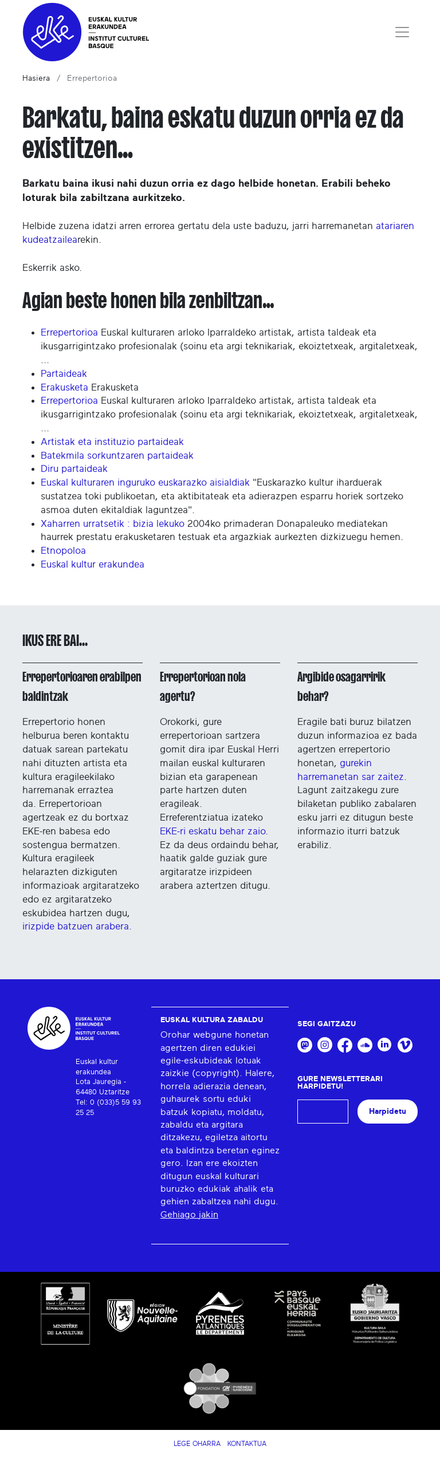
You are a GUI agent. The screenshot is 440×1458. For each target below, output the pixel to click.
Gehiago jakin (189, 1214)
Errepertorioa (69, 332)
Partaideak (64, 374)
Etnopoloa (63, 550)
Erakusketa (64, 387)
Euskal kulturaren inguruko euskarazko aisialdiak (145, 482)
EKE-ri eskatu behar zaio (212, 831)
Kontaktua (246, 1443)
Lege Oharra (197, 1443)
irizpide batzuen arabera (75, 926)
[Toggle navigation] (402, 32)
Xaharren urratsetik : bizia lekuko (112, 524)
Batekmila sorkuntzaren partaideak (117, 455)
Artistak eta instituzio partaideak (112, 442)
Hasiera (36, 78)
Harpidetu (387, 1111)
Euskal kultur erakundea (92, 564)
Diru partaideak (74, 469)
